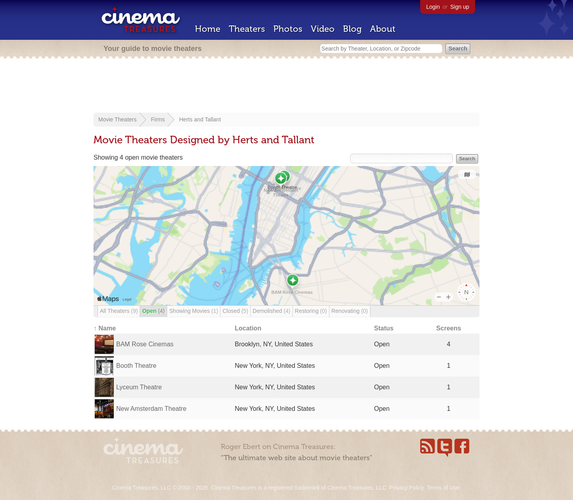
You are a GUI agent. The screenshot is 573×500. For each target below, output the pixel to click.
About (383, 28)
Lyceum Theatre (139, 387)
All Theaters (119, 311)
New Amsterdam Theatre (151, 408)
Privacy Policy (406, 487)
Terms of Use (443, 487)
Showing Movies (193, 311)
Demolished (271, 311)
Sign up (459, 7)
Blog (352, 28)
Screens (448, 328)
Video (323, 28)
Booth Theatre (136, 365)
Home (207, 28)
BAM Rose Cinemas (144, 344)
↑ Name (105, 328)
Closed (235, 311)
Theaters (247, 28)
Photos (287, 28)
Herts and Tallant (200, 119)
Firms (158, 119)
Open (153, 311)
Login (433, 7)
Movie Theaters (117, 119)
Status (384, 328)
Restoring (311, 311)
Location (248, 328)
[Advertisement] (286, 86)
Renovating (349, 311)
